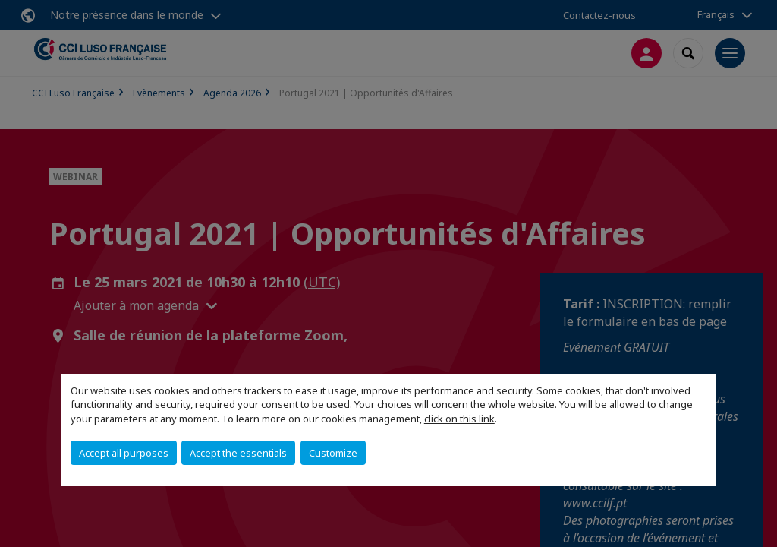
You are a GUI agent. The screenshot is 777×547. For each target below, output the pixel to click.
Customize (333, 453)
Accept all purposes (123, 453)
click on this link (459, 418)
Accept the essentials (238, 453)
